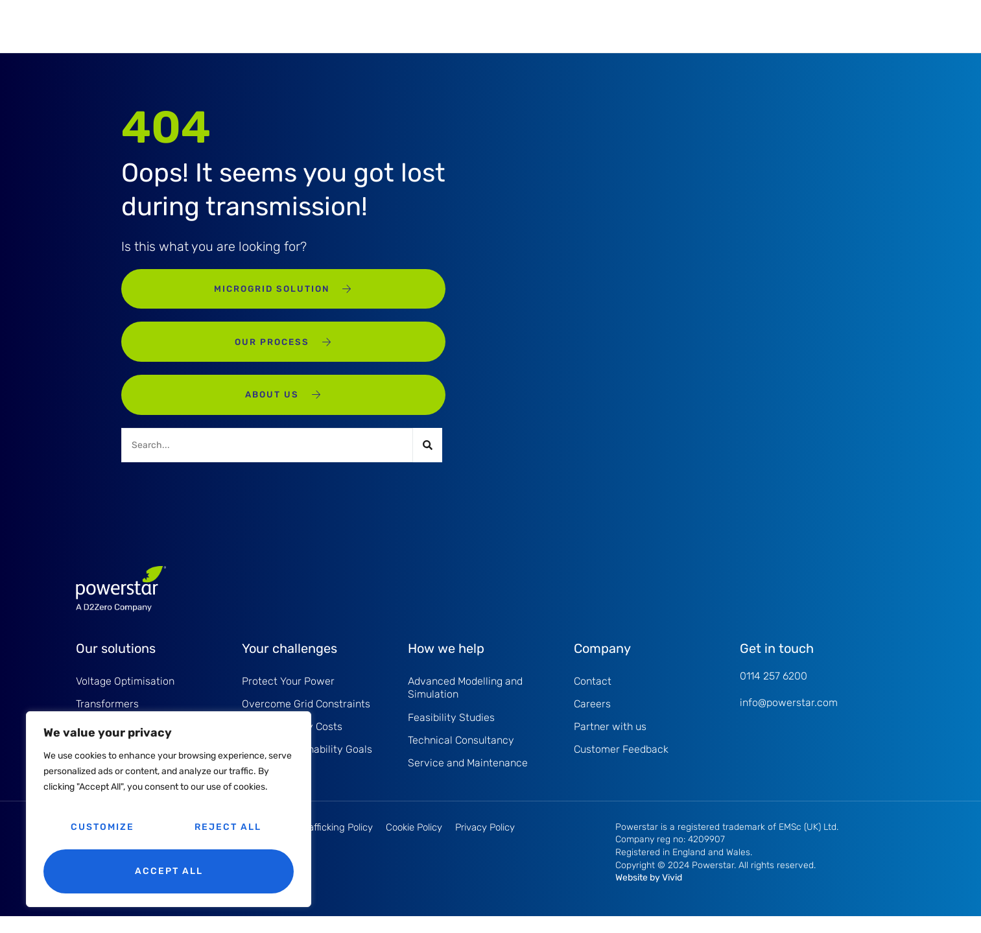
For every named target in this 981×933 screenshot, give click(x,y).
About (588, 25)
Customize (102, 827)
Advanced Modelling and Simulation (465, 701)
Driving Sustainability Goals (307, 765)
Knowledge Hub (685, 25)
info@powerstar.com (789, 715)
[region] (168, 809)
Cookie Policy (414, 844)
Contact (592, 694)
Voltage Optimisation (125, 694)
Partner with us (610, 742)
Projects (515, 25)
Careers (592, 718)
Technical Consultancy (461, 755)
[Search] (427, 457)
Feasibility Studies (451, 732)
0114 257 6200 (773, 689)
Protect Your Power (288, 694)
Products (279, 25)
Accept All (169, 871)
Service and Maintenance (401, 25)
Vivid (672, 894)
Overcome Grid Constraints (306, 718)
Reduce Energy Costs (292, 742)
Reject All (228, 827)
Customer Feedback (621, 765)
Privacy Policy (485, 844)
